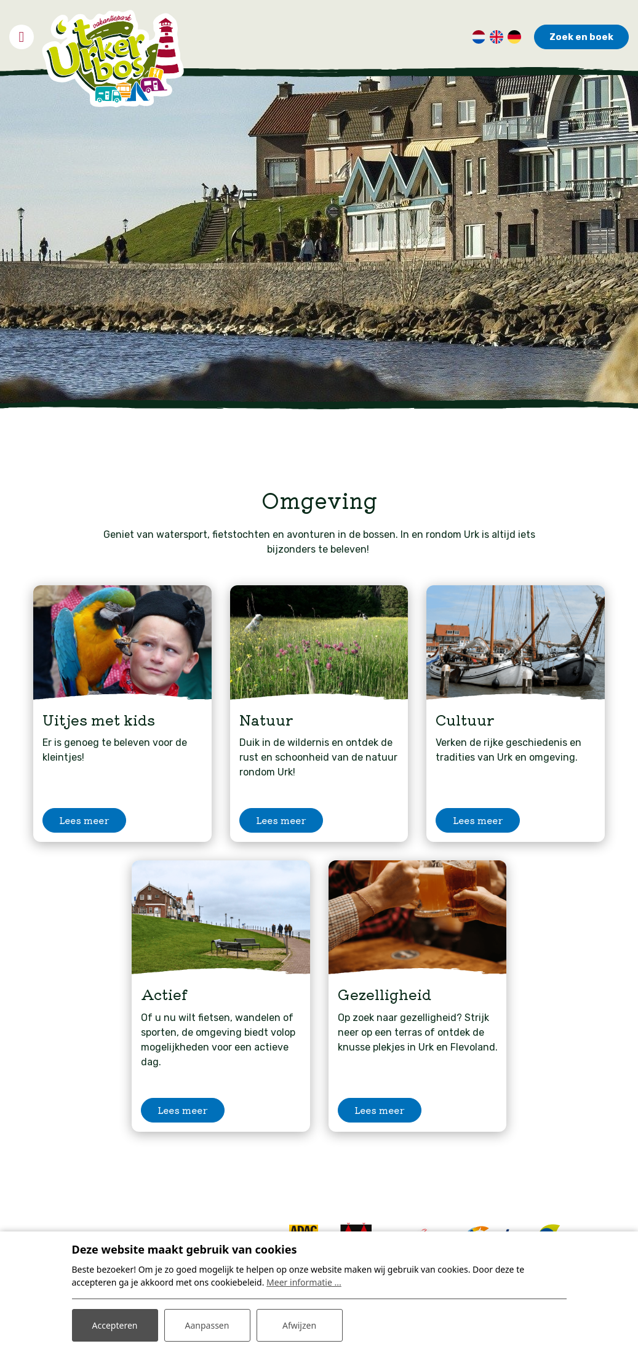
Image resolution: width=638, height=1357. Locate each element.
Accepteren (115, 1325)
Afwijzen (299, 1325)
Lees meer (84, 820)
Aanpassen (207, 1325)
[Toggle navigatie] (21, 37)
